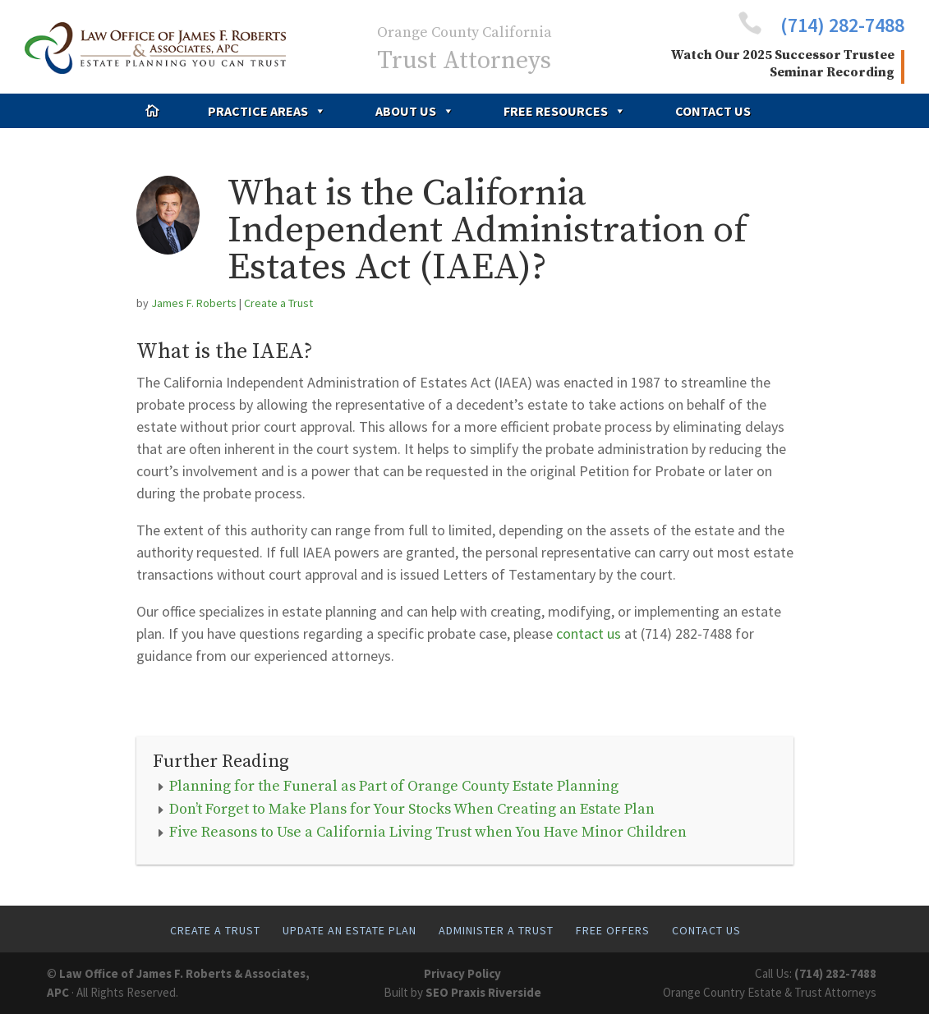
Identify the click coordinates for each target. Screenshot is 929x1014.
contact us (588, 633)
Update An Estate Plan (349, 930)
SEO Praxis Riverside (483, 992)
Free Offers (613, 930)
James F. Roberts (194, 303)
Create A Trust (215, 930)
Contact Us (713, 111)
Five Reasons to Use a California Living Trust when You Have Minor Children (428, 832)
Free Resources (565, 111)
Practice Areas (267, 111)
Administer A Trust (496, 930)
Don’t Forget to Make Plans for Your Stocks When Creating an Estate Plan (412, 809)
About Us (414, 111)
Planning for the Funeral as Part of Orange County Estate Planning (394, 786)
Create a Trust (278, 303)
